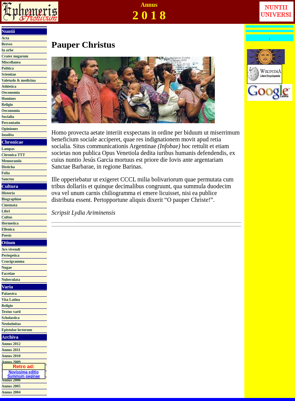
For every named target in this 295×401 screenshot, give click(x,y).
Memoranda (12, 161)
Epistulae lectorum (17, 330)
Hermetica (10, 223)
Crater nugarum (15, 56)
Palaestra (9, 293)
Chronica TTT (13, 155)
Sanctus (8, 179)
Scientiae (9, 74)
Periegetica (10, 255)
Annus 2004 (11, 392)
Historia (8, 193)
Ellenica (8, 229)
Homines (9, 98)
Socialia (8, 117)
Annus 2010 (11, 356)
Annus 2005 (11, 386)
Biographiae (11, 199)
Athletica (9, 86)
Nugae (7, 267)
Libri (6, 211)
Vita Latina (11, 299)
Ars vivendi (11, 249)
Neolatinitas (11, 324)
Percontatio (11, 123)
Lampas (8, 149)
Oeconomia (11, 92)
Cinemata (9, 205)
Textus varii (11, 312)
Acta (5, 38)
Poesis (6, 235)
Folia (6, 173)
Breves (7, 44)
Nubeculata (11, 279)
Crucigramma (13, 261)
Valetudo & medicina (19, 80)
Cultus (7, 217)
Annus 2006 (11, 380)
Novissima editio (24, 371)
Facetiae (8, 273)
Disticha (8, 167)
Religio (7, 104)
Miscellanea (11, 62)
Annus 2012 (11, 344)
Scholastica (11, 318)
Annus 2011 (11, 350)
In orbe (7, 50)
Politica (8, 68)
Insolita (8, 135)
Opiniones (10, 129)
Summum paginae (23, 375)
